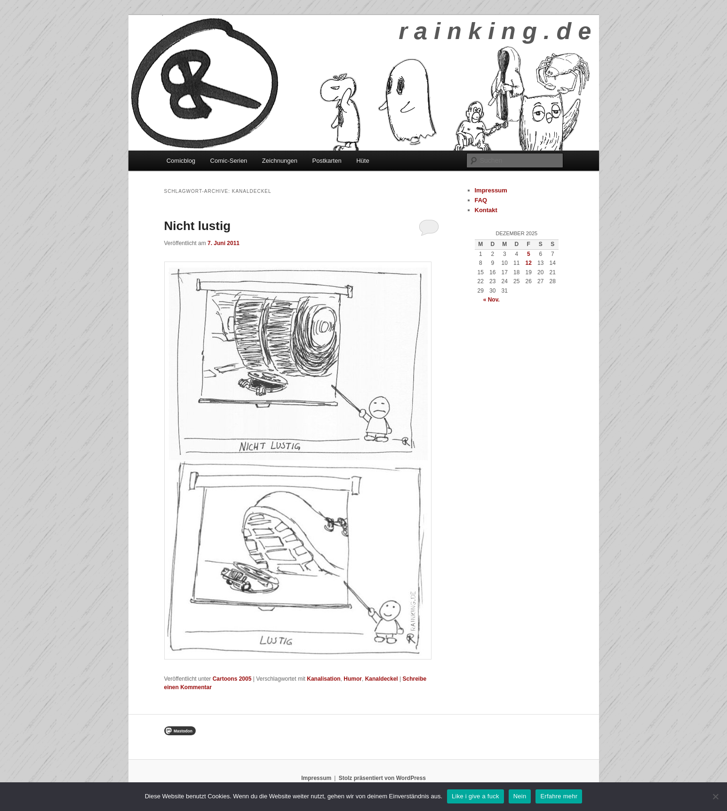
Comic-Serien (229, 160)
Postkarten (327, 160)
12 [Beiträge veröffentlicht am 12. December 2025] (529, 263)
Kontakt (486, 210)
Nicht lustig (197, 226)
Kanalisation (323, 679)
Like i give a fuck (475, 796)
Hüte (362, 160)
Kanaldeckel (381, 679)
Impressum (491, 190)
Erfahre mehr (558, 796)
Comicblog (181, 160)
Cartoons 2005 (232, 679)
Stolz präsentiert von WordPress (382, 778)
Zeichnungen (279, 160)
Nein (520, 796)
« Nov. (491, 299)
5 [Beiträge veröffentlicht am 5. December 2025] (528, 254)
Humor (353, 679)
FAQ (481, 200)
